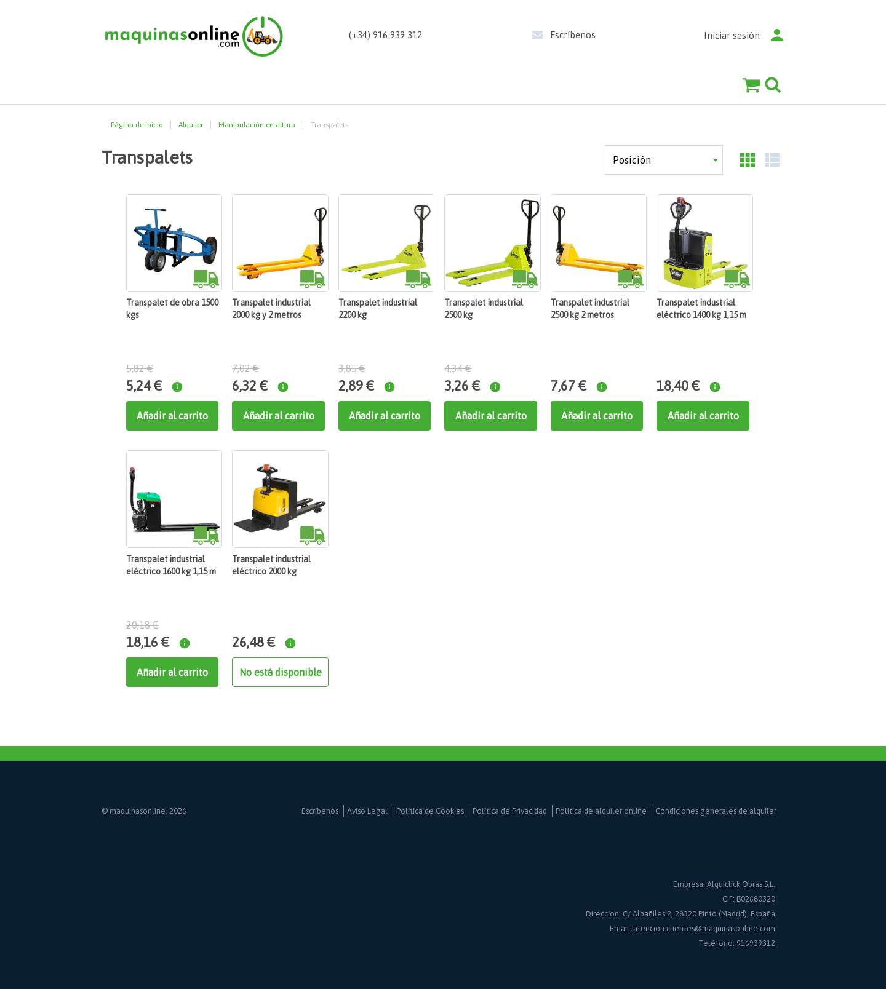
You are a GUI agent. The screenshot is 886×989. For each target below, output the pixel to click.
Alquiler (190, 125)
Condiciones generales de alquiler (715, 811)
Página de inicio (137, 125)
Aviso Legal (367, 811)
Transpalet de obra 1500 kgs (172, 309)
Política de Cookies (430, 811)
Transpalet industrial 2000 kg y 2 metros (271, 309)
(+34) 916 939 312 (385, 35)
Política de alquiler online (601, 811)
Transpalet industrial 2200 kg (377, 309)
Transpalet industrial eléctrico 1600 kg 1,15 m (171, 565)
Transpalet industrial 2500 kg (483, 309)
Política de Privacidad (510, 811)
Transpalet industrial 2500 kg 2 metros (590, 309)
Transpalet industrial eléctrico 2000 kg (271, 565)
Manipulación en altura (256, 125)
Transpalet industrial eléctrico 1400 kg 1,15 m (701, 309)
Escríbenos (573, 35)
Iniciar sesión (732, 35)
